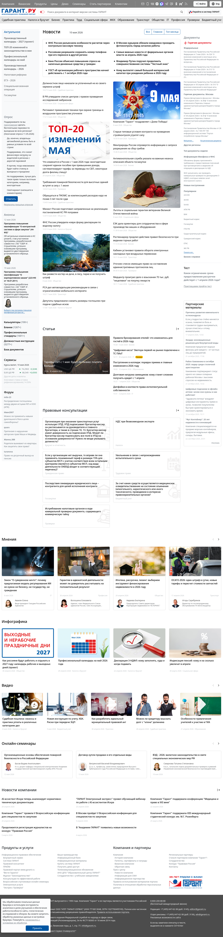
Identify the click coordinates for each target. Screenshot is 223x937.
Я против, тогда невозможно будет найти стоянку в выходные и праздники (21, 168)
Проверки (193, 20)
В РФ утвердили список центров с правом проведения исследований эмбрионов (73, 98)
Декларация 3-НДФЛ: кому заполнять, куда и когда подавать (139, 662)
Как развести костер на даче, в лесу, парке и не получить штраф (74, 275)
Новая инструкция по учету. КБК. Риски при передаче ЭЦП (65, 720)
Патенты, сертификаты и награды (131, 860)
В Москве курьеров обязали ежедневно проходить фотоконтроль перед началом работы (145, 44)
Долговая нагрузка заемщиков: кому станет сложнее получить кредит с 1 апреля (143, 376)
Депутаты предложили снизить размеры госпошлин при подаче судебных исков (74, 302)
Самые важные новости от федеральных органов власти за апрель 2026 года (144, 53)
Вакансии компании (124, 863)
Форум (9, 392)
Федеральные (191, 51)
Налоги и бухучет (38, 20)
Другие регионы (192, 148)
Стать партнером (100, 4)
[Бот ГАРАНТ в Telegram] (171, 4)
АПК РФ (187, 213)
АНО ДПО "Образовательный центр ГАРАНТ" (78, 872)
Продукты (40, 4)
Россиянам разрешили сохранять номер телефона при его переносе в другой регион (77, 53)
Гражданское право (54, 473)
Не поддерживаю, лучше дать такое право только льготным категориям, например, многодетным (21, 181)
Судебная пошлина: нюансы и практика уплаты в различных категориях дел (19, 722)
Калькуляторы (16, 322)
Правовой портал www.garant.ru (19, 869)
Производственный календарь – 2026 (15, 67)
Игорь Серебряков (191, 600)
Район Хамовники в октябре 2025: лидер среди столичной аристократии (200, 367)
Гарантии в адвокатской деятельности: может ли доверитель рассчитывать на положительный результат (82, 583)
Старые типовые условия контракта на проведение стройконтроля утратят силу (141, 133)
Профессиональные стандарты (15, 334)
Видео (7, 685)
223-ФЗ (187, 198)
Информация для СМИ (126, 875)
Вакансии (24, 4)
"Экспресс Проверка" (13, 887)
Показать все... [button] (189, 256)
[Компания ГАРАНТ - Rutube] (181, 4)
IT (168, 20)
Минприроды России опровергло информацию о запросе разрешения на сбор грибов (145, 146)
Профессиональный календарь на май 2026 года (83, 662)
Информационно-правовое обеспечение (21, 854)
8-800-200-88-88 (157, 901)
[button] (204, 12)
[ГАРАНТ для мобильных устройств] (147, 4)
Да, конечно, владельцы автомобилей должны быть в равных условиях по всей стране (21, 143)
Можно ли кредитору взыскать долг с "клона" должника (153, 720)
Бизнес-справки (192, 260)
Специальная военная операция (16, 87)
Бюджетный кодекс (192, 222)
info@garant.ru (89, 925)
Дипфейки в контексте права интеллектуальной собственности (140, 388)
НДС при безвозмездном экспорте (135, 421)
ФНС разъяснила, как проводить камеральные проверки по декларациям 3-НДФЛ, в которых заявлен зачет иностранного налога (202, 180)
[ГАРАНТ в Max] (162, 4)
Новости (51, 31)
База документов (14, 349)
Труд (79, 20)
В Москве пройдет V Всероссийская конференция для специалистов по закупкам (106, 815)
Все (148, 31)
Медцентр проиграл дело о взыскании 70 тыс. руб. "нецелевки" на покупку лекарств (141, 279)
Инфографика (14, 621)
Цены (54, 4)
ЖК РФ (186, 251)
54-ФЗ (186, 208)
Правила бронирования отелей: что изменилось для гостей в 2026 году (143, 339)
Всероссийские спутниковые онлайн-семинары (26, 881)
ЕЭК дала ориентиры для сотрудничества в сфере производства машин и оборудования (140, 225)
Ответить (11, 198)
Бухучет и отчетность (55, 445)
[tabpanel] (111, 56)
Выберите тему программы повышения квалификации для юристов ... (17, 311)
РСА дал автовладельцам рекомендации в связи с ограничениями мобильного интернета (70, 289)
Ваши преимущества (67, 854)
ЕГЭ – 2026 (9, 80)
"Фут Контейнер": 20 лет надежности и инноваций (198, 424)
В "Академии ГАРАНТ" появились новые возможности (106, 827)
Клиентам (121, 4)
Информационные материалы (72, 860)
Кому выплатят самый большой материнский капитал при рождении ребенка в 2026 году (142, 72)
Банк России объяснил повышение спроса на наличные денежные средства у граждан (74, 62)
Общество (158, 20)
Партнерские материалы (195, 309)
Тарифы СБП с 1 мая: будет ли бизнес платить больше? (73, 363)
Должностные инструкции (19, 342)
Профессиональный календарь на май (15, 58)
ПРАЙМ (6, 866)
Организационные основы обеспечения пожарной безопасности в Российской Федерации (32, 756)
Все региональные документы (211, 144)
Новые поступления (194, 188)
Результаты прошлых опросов (18, 204)
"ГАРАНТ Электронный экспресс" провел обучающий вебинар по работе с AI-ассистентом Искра (110, 800)
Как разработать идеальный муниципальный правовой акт (109, 720)
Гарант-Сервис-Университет (61, 931)
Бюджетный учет (212, 20)
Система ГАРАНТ (11, 860)
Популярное (190, 194)
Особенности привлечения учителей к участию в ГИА (196, 720)
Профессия (178, 20)
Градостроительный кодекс (195, 237)
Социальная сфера (96, 20)
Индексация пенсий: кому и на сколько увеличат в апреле (192, 662)
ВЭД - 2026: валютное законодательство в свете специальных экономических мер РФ (179, 756)
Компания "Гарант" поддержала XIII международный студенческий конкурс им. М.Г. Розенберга (180, 815)
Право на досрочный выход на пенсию (19, 457)
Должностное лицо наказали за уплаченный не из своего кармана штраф (74, 85)
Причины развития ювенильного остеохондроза (202, 317)
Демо (65, 4)
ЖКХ (112, 20)
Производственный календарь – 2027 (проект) (19, 40)
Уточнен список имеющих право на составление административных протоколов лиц (140, 265)
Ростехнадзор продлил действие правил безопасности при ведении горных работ (145, 238)
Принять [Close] (37, 928)
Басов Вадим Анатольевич (28, 763)
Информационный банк (69, 857)
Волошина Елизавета (81, 600)
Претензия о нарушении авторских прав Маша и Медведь (20, 433)
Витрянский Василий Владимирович (107, 763)
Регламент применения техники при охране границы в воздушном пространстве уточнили (73, 111)
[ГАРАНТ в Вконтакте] (152, 4)
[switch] (42, 12)
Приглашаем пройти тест (198, 289)
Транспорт (143, 20)
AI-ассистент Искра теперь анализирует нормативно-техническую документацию (31, 800)
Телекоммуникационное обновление (75, 869)
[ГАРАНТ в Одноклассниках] (176, 4)
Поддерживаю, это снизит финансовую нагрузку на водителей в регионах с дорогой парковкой (19, 156)
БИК (185, 218)
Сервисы (10, 360)
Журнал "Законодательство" (16, 875)
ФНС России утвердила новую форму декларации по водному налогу (72, 224)
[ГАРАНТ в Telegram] (166, 4)
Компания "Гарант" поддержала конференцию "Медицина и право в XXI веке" (184, 800)
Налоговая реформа (15, 74)
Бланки (12, 327)
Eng (215, 4)
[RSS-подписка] (186, 4)
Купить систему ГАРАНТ (68, 863)
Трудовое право (123, 473)
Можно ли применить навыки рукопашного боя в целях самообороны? (18, 419)
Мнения (9, 539)
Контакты (173, 866)
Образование (126, 20)
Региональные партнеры (181, 854)
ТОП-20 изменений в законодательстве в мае (18, 49)
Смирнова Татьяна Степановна (178, 763)
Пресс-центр (119, 869)
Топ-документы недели (196, 154)
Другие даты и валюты (15, 376)
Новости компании (124, 872)
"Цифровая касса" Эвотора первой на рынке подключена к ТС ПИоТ (146, 352)
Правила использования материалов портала (135, 881)
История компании (124, 857)
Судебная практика (14, 20)
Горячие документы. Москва (198, 97)
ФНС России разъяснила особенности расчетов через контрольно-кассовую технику (79, 44)
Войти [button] (200, 4)
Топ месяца (172, 31)
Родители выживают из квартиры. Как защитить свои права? (20, 445)
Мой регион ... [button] (189, 144)
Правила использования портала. (113, 912)
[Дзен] (157, 3)
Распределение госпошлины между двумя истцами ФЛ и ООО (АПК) (20, 404)
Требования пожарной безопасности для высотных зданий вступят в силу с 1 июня (75, 184)
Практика (68, 20)
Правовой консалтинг (13, 863)
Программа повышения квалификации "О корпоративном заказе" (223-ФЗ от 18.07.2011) (20, 276)
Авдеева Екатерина (135, 600)
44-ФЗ (186, 203)
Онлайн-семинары (19, 743)
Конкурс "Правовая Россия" (182, 863)
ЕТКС (186, 247)
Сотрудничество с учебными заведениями (78, 875)
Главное (157, 31)
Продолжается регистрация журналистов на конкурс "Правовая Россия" (27, 829)
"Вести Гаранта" (10, 872)
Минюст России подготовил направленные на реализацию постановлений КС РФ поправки (75, 210)
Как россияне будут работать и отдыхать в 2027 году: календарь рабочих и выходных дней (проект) (26, 664)
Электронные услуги (13, 884)
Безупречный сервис (13, 857)
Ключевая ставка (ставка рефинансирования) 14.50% (17, 381)
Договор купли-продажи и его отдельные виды (105, 754)
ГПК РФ (187, 232)
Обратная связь (122, 866)
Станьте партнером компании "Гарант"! (188, 857)
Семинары (79, 4)
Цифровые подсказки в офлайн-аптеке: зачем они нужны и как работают (202, 395)
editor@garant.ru (198, 909)
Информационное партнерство (130, 878)
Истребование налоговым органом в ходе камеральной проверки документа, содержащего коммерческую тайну (73, 511)
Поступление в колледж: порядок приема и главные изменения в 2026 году (142, 364)
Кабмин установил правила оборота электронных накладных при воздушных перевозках (140, 252)
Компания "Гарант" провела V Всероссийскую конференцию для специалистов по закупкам (36, 815)
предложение (10, 125)
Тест (187, 271)
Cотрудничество (176, 860)
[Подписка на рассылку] (142, 4)
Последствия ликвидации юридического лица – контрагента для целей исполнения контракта (72, 485)
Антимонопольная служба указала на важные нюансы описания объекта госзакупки (143, 160)
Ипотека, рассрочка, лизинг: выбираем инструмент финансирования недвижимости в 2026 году (138, 583)
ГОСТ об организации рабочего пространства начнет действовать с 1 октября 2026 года (78, 72)
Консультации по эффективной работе (21, 878)
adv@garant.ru (202, 914)
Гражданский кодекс (192, 242)
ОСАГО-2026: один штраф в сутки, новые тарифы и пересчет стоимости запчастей (194, 582)
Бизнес (55, 20)
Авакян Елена (21, 600)
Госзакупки (10, 95)
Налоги (119, 445)
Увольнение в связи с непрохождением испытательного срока (138, 457)
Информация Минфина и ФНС (199, 160)
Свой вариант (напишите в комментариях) (20, 191)
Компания (8, 4)
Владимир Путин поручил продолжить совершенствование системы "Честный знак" (142, 62)
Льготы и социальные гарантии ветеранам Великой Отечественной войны (141, 212)
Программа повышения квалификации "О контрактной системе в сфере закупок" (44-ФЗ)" (19, 228)
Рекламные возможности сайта (165, 917)
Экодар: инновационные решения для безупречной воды (202, 345)
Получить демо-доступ (68, 866)
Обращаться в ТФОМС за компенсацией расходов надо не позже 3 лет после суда (75, 197)
